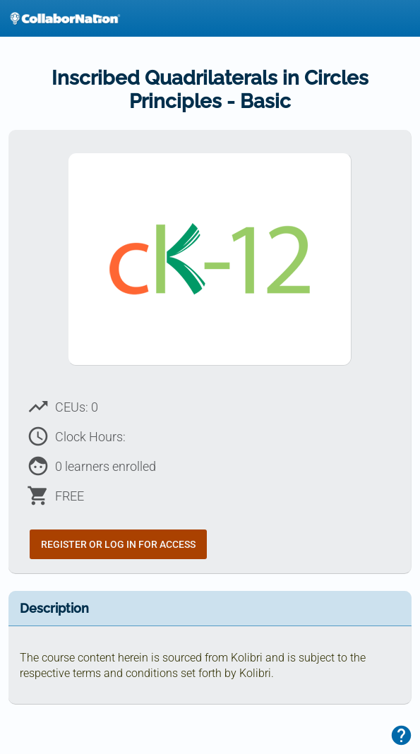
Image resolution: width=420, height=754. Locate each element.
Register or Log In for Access (118, 544)
